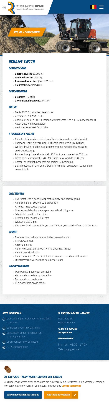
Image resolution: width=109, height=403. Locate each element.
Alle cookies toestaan (58, 395)
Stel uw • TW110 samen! (27, 32)
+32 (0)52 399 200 (67, 329)
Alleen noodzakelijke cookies (23, 395)
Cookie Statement (71, 386)
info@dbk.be (65, 333)
